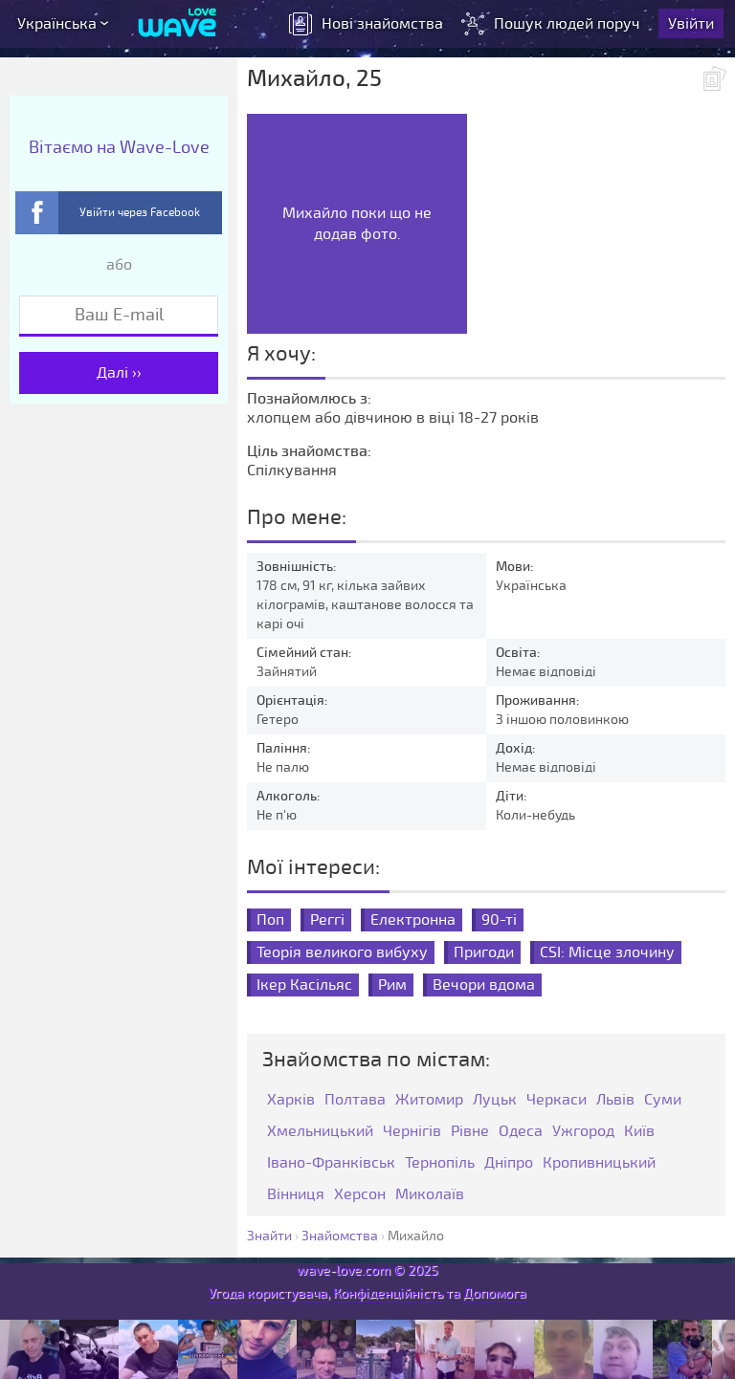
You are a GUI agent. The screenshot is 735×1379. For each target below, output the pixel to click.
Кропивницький (599, 1163)
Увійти (691, 23)
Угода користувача (268, 1293)
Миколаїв (429, 1195)
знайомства (366, 23)
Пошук (552, 23)
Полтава (355, 1100)
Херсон (360, 1195)
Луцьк (495, 1100)
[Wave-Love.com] (177, 24)
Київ (639, 1132)
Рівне (470, 1132)
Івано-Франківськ (331, 1163)
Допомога (494, 1293)
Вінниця (295, 1195)
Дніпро (508, 1163)
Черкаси (556, 1100)
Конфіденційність (388, 1293)
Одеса (521, 1132)
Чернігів (412, 1132)
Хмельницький (320, 1132)
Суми (662, 1100)
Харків (291, 1100)
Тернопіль (440, 1163)
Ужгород (583, 1132)
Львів (615, 1100)
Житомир (429, 1100)
